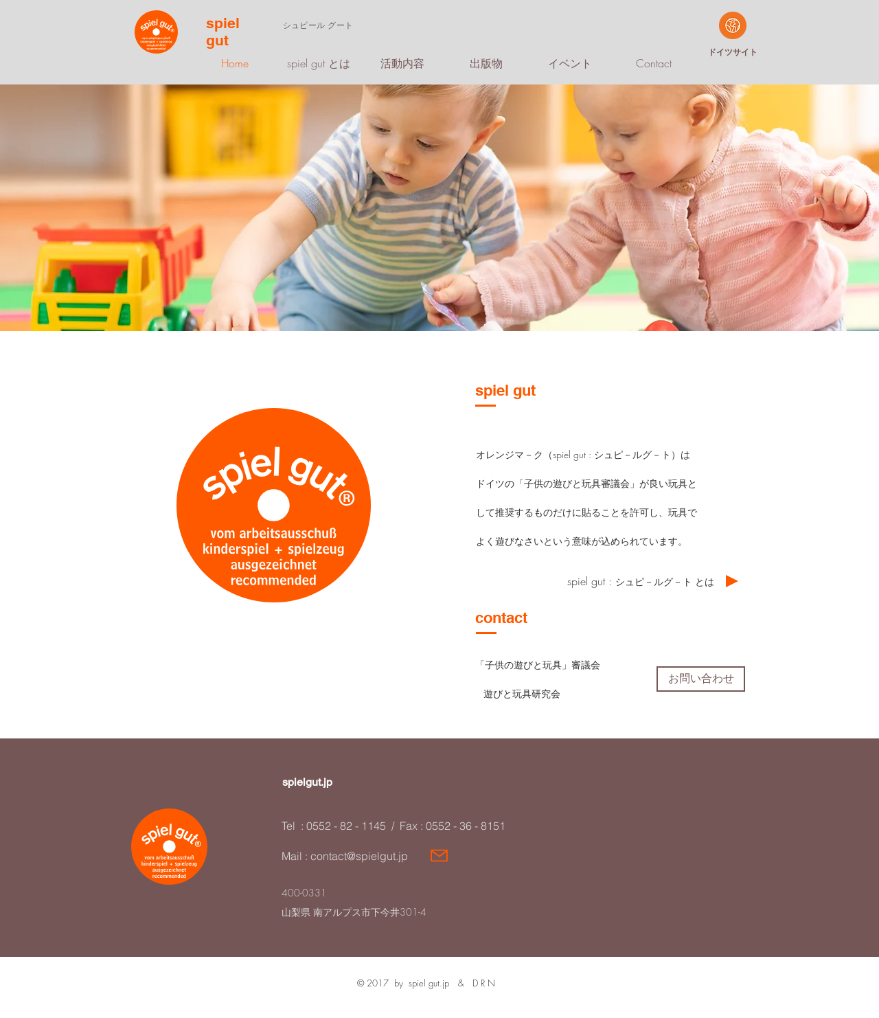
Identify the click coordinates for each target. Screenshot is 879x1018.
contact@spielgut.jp (359, 856)
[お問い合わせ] (701, 679)
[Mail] (439, 855)
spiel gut (223, 31)
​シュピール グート (318, 25)
